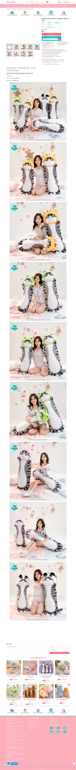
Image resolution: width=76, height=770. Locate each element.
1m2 (45, 31)
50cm (11, 679)
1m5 (66, 679)
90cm (16, 679)
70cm (14, 679)
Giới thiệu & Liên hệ (32, 728)
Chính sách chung (31, 724)
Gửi (59, 39)
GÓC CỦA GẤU (48, 6)
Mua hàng (51, 34)
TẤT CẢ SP (54, 6)
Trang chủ (8, 6)
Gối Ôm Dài (13, 9)
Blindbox (14, 5)
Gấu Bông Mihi (59, 6)
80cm (29, 679)
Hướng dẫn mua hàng (23, 68)
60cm (26, 679)
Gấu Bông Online (53, 722)
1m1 (16, 704)
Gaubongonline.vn (41, 768)
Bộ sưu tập (24, 6)
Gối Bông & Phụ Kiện (41, 6)
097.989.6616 (64, 2)
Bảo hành (33, 68)
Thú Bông (34, 6)
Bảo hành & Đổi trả (31, 727)
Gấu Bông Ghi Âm (65, 6)
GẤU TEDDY (18, 6)
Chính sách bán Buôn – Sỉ (33, 723)
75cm (59, 679)
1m (42, 31)
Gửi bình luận (60, 652)
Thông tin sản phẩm (11, 68)
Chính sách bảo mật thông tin (33, 726)
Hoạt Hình (29, 6)
